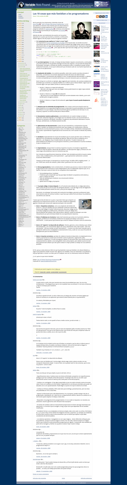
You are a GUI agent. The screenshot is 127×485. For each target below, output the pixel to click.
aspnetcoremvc (21, 138)
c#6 (19, 153)
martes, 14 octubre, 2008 (43, 291)
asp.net (20, 135)
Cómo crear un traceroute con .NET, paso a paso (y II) (25, 75)
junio (20, 107)
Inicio (78, 3)
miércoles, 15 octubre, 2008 (44, 353)
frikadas (20, 170)
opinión (48, 273)
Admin (35, 371)
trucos (19, 212)
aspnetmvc (20, 140)
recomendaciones (22, 197)
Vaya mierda (23, 100)
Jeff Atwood (36, 32)
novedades (20, 191)
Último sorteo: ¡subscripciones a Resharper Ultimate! (105, 46)
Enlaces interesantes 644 (105, 52)
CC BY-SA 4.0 (82, 483)
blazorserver (21, 146)
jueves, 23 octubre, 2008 (43, 439)
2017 (20, 42)
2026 (20, 23)
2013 (20, 51)
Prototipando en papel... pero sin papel (25, 79)
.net (19, 128)
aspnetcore (21, 137)
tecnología (20, 210)
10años (20, 129)
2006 (20, 120)
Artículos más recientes (39, 479)
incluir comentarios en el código (56, 43)
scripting (20, 198)
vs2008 (20, 221)
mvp (19, 185)
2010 (20, 57)
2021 (20, 34)
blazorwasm (21, 147)
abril (20, 110)
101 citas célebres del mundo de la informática (104, 38)
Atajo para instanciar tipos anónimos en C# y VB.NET (25, 70)
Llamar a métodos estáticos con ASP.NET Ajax (104, 77)
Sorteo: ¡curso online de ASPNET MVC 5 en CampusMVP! (105, 69)
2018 (20, 40)
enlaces (20, 165)
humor (20, 176)
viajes (19, 219)
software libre (21, 203)
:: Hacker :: (36, 442)
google (19, 171)
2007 (20, 118)
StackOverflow (49, 29)
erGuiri (35, 307)
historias (20, 174)
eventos (20, 168)
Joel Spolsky (62, 30)
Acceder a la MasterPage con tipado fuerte (24, 96)
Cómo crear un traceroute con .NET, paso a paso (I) (25, 83)
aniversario (20, 132)
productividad (54, 273)
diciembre (22, 63)
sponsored (20, 207)
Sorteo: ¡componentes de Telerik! (104, 60)
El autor (84, 3)
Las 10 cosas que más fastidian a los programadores (25, 91)
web (19, 222)
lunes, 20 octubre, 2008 (42, 368)
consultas (20, 156)
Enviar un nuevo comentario (41, 475)
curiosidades (21, 159)
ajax (19, 131)
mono (19, 183)
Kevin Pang (36, 24)
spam (19, 206)
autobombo (21, 143)
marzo (21, 112)
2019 (20, 38)
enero (21, 116)
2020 (20, 36)
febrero (21, 114)
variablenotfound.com (23, 216)
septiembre (22, 102)
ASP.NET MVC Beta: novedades (24, 87)
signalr (19, 201)
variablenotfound (22, 215)
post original (47, 47)
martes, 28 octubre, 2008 (43, 449)
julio (20, 105)
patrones (20, 192)
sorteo (19, 204)
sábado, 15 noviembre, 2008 (44, 472)
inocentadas (21, 177)
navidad (20, 186)
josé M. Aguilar (37, 315)
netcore (20, 188)
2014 (20, 49)
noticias (20, 189)
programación (21, 195)
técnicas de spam (22, 209)
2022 (20, 32)
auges (19, 141)
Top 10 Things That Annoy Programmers (53, 24)
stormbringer (36, 460)
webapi (20, 224)
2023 (20, 30)
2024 (20, 27)
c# (19, 152)
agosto (21, 103)
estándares (20, 167)
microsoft (20, 182)
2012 (20, 53)
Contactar (90, 3)
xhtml (19, 225)
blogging (20, 149)
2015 (20, 46)
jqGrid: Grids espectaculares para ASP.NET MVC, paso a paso (104, 92)
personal (20, 194)
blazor (19, 144)
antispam (20, 134)
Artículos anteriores (86, 479)
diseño (19, 164)
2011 (20, 55)
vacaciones (20, 213)
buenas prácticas (22, 150)
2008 (20, 61)
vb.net (19, 218)
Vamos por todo (37, 281)
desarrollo (20, 162)
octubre (21, 66)
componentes (21, 155)
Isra (34, 356)
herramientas (21, 173)
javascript (20, 179)
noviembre (22, 65)
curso (19, 161)
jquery (19, 180)
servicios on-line (22, 200)
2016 (20, 44)
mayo (20, 109)
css (19, 158)
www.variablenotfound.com (48, 262)
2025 (20, 25)
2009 (20, 59)
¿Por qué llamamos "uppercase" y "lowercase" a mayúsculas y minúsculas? (104, 101)
